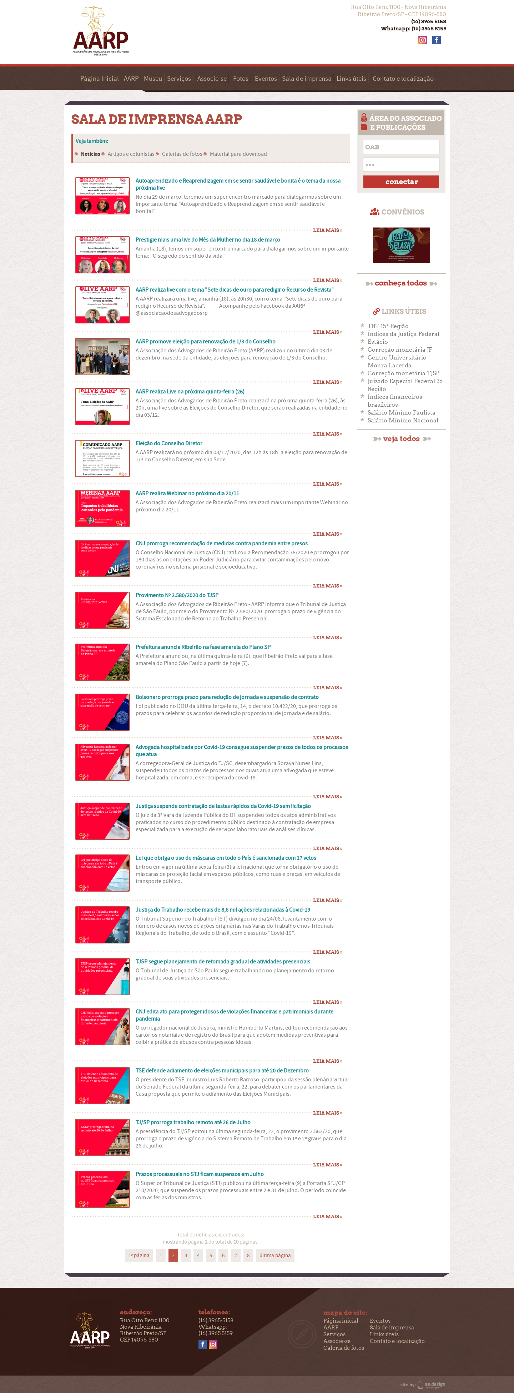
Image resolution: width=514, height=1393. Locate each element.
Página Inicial (99, 78)
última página (275, 1255)
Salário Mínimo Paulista (401, 412)
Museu (153, 78)
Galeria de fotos (343, 1348)
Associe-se (212, 78)
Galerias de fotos (182, 154)
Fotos (240, 78)
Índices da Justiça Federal (403, 334)
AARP (131, 78)
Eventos (266, 78)
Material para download (238, 154)
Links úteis (351, 78)
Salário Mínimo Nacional (403, 420)
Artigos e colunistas (131, 154)
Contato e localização (403, 78)
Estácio (378, 341)
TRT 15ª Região (388, 326)
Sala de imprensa (307, 78)
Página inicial (340, 1321)
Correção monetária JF (400, 349)
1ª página (139, 1255)
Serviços (179, 78)
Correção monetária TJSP (403, 373)
